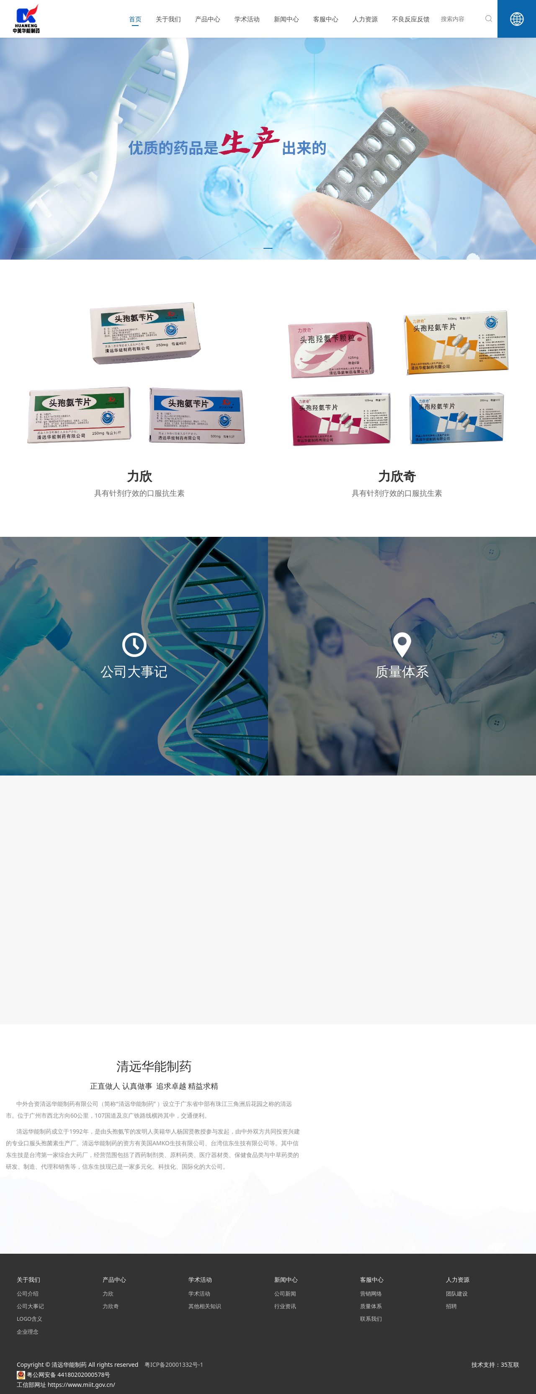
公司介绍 (28, 1293)
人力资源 (365, 19)
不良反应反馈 (411, 19)
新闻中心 (286, 19)
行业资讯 (285, 1306)
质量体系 (371, 1306)
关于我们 (168, 19)
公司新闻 (285, 1293)
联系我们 (371, 1318)
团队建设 (457, 1293)
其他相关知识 (204, 1306)
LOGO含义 (29, 1318)
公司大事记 (30, 1306)
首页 (135, 19)
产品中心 (207, 19)
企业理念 (28, 1331)
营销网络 (371, 1293)
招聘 (451, 1306)
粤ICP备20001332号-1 (174, 1364)
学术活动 (247, 19)
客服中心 (325, 19)
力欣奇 (111, 1306)
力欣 (108, 1293)
